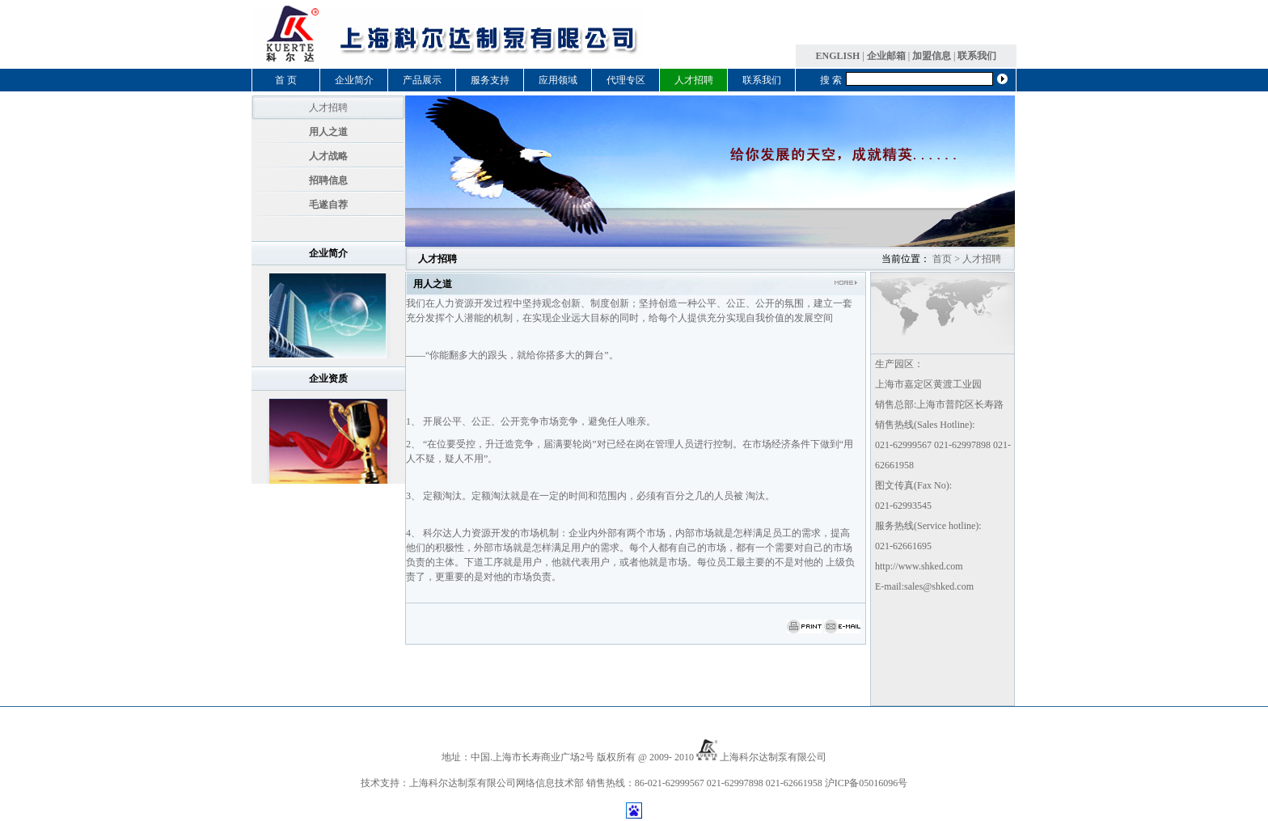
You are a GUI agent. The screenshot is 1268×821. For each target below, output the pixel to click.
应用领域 (558, 80)
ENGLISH (838, 55)
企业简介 (354, 80)
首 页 (286, 80)
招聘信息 (328, 180)
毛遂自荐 (328, 204)
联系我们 (976, 55)
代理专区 (626, 80)
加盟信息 (931, 55)
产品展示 (422, 80)
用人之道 (328, 132)
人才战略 (328, 156)
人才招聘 (693, 80)
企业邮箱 (886, 55)
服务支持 (490, 80)
